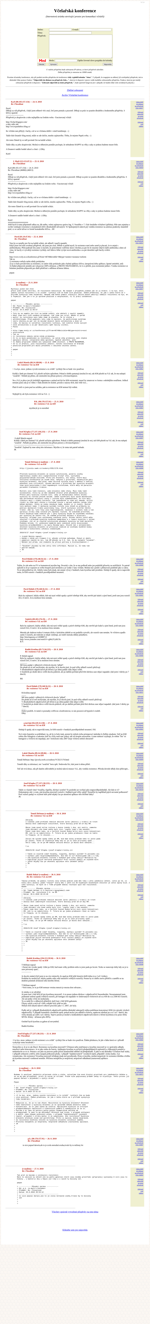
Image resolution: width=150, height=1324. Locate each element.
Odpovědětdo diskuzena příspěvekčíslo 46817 (139, 110)
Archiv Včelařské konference (75, 99)
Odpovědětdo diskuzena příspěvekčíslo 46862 (139, 384)
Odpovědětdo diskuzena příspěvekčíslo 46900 (139, 597)
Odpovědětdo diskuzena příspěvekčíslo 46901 (139, 627)
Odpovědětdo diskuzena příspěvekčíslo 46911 (139, 724)
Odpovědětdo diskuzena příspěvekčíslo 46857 (139, 290)
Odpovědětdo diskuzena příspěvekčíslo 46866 (139, 1096)
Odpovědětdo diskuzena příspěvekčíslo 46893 (139, 1243)
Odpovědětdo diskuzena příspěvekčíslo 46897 (139, 453)
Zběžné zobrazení (75, 95)
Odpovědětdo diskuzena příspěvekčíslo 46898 (139, 483)
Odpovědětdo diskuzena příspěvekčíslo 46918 (139, 822)
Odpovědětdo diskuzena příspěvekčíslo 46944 (139, 923)
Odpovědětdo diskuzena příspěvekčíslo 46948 (139, 1021)
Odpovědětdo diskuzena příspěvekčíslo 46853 (139, 244)
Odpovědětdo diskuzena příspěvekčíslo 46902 (139, 761)
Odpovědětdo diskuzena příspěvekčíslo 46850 (139, 169)
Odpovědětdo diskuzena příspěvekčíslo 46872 (139, 1131)
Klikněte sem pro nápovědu (74, 1307)
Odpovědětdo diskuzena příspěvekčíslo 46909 (139, 792)
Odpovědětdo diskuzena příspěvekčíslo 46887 (139, 1213)
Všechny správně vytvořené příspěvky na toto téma (75, 1289)
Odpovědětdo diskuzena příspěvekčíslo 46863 (139, 423)
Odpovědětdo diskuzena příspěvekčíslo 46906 (139, 688)
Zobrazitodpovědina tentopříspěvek (140, 120)
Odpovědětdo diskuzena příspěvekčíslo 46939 (139, 852)
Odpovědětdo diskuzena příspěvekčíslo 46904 (139, 658)
